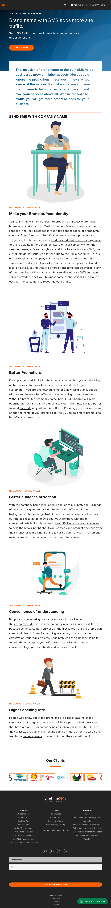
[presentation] (28, 877)
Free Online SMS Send (23, 832)
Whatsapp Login (96, 4)
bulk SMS (77, 70)
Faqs (87, 814)
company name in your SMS (55, 399)
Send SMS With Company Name (24, 842)
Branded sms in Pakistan (24, 835)
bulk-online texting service (48, 731)
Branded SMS (55, 817)
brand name (49, 70)
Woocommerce (23, 814)
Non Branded (55, 814)
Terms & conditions (55, 895)
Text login (77, 4)
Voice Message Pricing (55, 824)
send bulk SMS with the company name (76, 240)
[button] (64, 4)
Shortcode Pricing (55, 821)
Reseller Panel (24, 824)
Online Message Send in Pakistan (87, 828)
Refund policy (55, 901)
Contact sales (21, 47)
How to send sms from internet (87, 824)
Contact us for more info (55, 830)
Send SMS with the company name (73, 638)
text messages (36, 231)
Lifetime (55, 799)
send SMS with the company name (49, 380)
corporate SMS (24, 624)
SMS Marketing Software (24, 839)
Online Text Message (23, 828)
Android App (23, 817)
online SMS (47, 235)
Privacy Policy (55, 898)
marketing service (66, 235)
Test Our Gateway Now (55, 884)
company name (30, 505)
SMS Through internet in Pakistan (87, 832)
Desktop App (24, 821)
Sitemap (55, 904)
